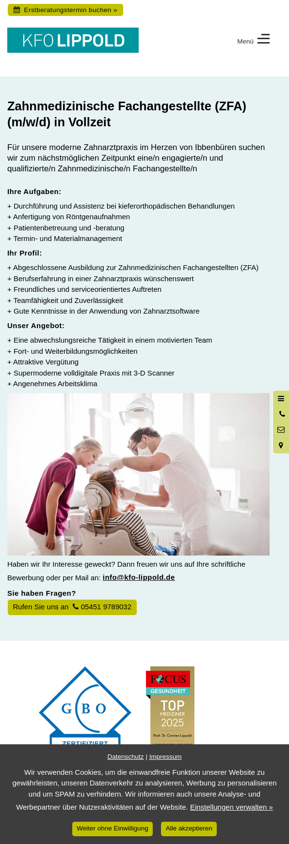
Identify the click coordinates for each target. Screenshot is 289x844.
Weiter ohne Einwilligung (112, 828)
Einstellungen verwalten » (231, 807)
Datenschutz (126, 756)
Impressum (165, 756)
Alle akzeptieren (189, 828)
